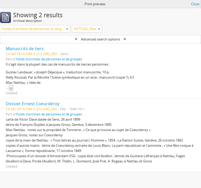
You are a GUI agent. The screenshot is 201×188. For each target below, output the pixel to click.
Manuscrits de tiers (25, 48)
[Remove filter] (67, 28)
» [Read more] (11, 87)
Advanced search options (100, 39)
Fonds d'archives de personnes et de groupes (49, 59)
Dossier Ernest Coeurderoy (32, 104)
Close (195, 4)
